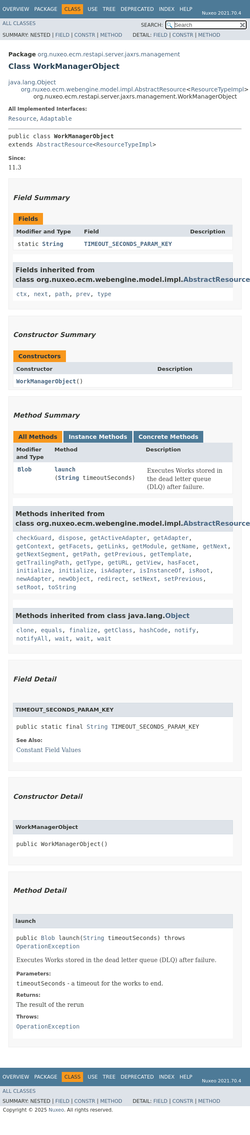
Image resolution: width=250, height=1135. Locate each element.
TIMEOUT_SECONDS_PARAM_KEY (128, 244)
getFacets (74, 546)
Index (167, 9)
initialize (33, 570)
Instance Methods (97, 436)
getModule (148, 546)
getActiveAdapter (118, 538)
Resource (22, 118)
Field (62, 35)
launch (65, 469)
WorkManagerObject (46, 381)
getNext (215, 546)
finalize (83, 630)
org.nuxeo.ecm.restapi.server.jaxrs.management (109, 54)
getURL (118, 562)
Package (45, 9)
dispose (70, 538)
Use (93, 9)
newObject (74, 578)
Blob (25, 469)
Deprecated (137, 9)
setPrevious (183, 578)
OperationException (48, 946)
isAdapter (116, 570)
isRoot (199, 570)
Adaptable (56, 118)
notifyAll (32, 638)
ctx (21, 294)
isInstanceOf (160, 570)
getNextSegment (41, 554)
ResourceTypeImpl (217, 89)
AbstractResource (64, 144)
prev (83, 294)
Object (177, 616)
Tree (109, 9)
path (62, 294)
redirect (111, 578)
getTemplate (169, 554)
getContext (33, 546)
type (104, 294)
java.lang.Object (32, 82)
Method (111, 35)
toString (62, 587)
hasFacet (181, 562)
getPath (85, 554)
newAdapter (33, 578)
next (41, 294)
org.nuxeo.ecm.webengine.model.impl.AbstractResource (103, 89)
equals (51, 630)
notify (185, 630)
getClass (118, 630)
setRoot (28, 587)
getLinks (111, 546)
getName (183, 546)
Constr (84, 35)
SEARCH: (152, 25)
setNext (144, 578)
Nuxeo (56, 1110)
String (52, 244)
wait (62, 638)
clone (25, 630)
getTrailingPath (42, 562)
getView (148, 562)
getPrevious (123, 554)
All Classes (19, 23)
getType (88, 562)
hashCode (153, 630)
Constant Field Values (48, 750)
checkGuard (33, 538)
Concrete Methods (169, 436)
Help (185, 9)
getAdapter (171, 538)
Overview (16, 9)
